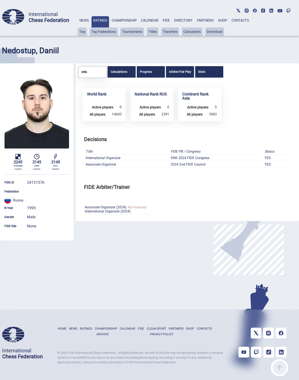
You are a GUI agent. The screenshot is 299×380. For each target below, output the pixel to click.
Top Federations (103, 32)
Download (214, 32)
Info (84, 72)
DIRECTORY (183, 20)
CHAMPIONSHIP (124, 20)
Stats (201, 71)
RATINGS (100, 20)
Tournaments (132, 32)
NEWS (84, 20)
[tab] (84, 26)
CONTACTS (240, 20)
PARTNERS (205, 20)
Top (82, 32)
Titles (152, 32)
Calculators (192, 32)
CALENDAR (149, 20)
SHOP (222, 20)
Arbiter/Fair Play (180, 71)
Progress (146, 71)
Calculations (119, 71)
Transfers (170, 32)
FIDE (166, 20)
